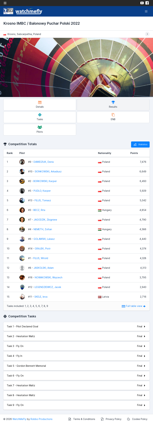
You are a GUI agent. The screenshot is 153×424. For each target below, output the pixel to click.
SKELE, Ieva (40, 296)
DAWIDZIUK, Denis (44, 161)
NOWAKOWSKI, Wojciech (48, 277)
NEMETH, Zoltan (43, 229)
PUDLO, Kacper (42, 190)
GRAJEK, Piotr (43, 248)
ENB (113, 117)
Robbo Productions (41, 419)
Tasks (40, 117)
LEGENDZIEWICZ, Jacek (48, 287)
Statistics (140, 144)
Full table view (134, 306)
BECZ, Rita (39, 210)
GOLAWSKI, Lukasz (44, 238)
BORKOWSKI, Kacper (45, 181)
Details (40, 104)
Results (113, 104)
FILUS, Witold (40, 258)
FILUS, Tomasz (43, 200)
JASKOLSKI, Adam (44, 267)
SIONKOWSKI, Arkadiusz (48, 171)
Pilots (40, 129)
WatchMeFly (19, 419)
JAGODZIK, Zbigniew (45, 219)
